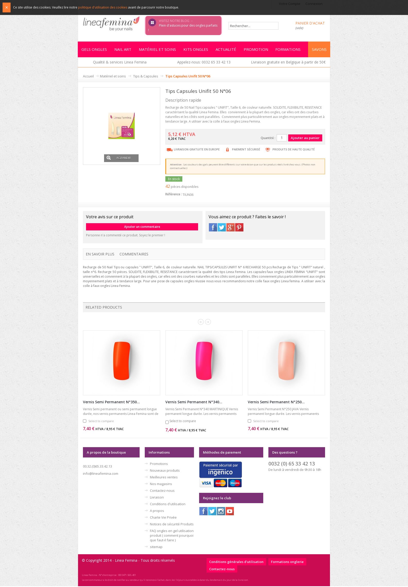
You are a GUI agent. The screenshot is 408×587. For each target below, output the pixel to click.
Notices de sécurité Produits (172, 524)
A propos (157, 511)
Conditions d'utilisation (167, 504)
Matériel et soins (113, 77)
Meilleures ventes (164, 478)
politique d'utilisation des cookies (102, 7)
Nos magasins (161, 484)
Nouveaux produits (165, 471)
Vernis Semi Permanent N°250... (276, 402)
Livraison (157, 498)
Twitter (222, 228)
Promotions (159, 464)
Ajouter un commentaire (142, 227)
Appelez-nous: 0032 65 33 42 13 (204, 62)
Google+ (230, 228)
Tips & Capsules (145, 77)
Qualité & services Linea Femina (120, 62)
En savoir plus (100, 254)
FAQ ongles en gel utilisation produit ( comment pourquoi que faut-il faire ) (172, 536)
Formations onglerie (287, 562)
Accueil (88, 77)
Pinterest (239, 228)
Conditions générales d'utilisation (236, 562)
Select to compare (101, 422)
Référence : (173, 195)
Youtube (230, 512)
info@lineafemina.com (100, 474)
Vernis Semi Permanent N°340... (193, 402)
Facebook (213, 228)
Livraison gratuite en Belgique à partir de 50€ (288, 62)
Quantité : (268, 138)
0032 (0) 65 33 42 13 (291, 464)
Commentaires (134, 254)
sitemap (156, 547)
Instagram (221, 512)
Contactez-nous (162, 491)
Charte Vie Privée (163, 518)
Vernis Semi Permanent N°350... (111, 402)
